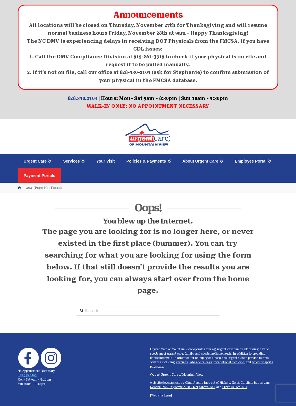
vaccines (182, 362)
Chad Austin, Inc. (197, 382)
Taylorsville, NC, (181, 387)
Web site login (161, 395)
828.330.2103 (82, 98)
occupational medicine (229, 362)
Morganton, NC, (204, 387)
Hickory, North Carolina (236, 382)
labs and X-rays (200, 362)
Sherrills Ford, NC (234, 387)
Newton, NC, (159, 387)
